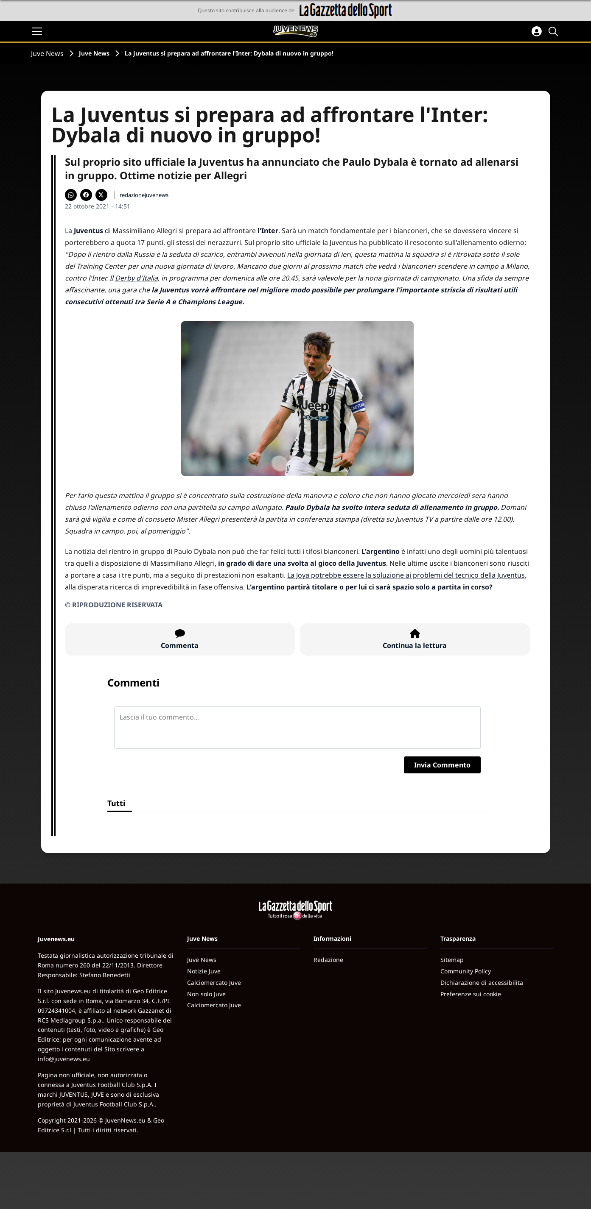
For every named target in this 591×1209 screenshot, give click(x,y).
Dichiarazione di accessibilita (481, 982)
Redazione (328, 960)
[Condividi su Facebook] (86, 195)
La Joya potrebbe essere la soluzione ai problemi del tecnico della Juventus (406, 575)
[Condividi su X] (101, 195)
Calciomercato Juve (214, 982)
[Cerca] (554, 31)
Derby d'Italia (136, 278)
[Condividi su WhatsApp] (71, 195)
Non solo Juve (206, 994)
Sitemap (452, 960)
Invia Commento (442, 765)
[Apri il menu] (37, 31)
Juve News (47, 53)
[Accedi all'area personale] (537, 31)
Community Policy (465, 971)
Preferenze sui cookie (470, 994)
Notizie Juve (204, 971)
